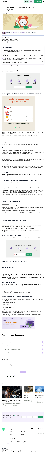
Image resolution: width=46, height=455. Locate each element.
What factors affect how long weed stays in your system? (23, 40)
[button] (14, 376)
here (2, 451)
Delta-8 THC (4, 225)
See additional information (35, 451)
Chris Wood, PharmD (14, 32)
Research (14, 432)
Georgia (13, 441)
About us (14, 429)
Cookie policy (25, 432)
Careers (14, 434)
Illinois (13, 442)
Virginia (26, 441)
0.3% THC (22, 212)
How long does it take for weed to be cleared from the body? (23, 39)
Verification (25, 434)
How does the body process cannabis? (23, 42)
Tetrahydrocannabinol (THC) (7, 135)
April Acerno (23, 32)
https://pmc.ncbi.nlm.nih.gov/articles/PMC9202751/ (12, 367)
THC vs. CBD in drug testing (23, 41)
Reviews (25, 429)
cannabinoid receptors (24, 272)
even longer (39, 67)
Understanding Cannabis (27, 392)
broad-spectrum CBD (9, 217)
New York (20, 442)
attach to (25, 284)
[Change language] (7, 443)
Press (14, 436)
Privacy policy (25, 431)
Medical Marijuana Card (38, 392)
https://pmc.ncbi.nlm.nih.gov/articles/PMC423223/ (12, 365)
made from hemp (11, 228)
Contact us (14, 431)
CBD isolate (16, 217)
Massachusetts (20, 441)
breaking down (24, 277)
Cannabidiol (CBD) (5, 204)
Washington (26, 442)
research (10, 160)
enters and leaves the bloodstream (24, 190)
